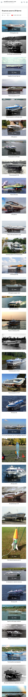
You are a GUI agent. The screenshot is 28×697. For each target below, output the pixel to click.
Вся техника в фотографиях (10, 2)
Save (15, 29)
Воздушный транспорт (6, 13)
